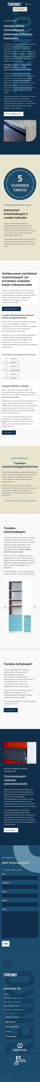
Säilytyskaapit (12, 1017)
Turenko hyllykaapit (29, 501)
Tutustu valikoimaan (12, 114)
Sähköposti (6, 883)
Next (34, 607)
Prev (5, 607)
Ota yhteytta (10, 830)
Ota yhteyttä (19, 9)
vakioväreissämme (8, 479)
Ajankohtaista (12, 1027)
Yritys (4, 891)
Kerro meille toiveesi (9, 490)
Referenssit (11, 1022)
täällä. (32, 574)
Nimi (3, 874)
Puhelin (4, 900)
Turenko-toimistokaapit (12, 501)
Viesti (4, 909)
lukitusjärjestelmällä (11, 695)
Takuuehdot (11, 1036)
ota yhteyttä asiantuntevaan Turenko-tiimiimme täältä (17, 421)
